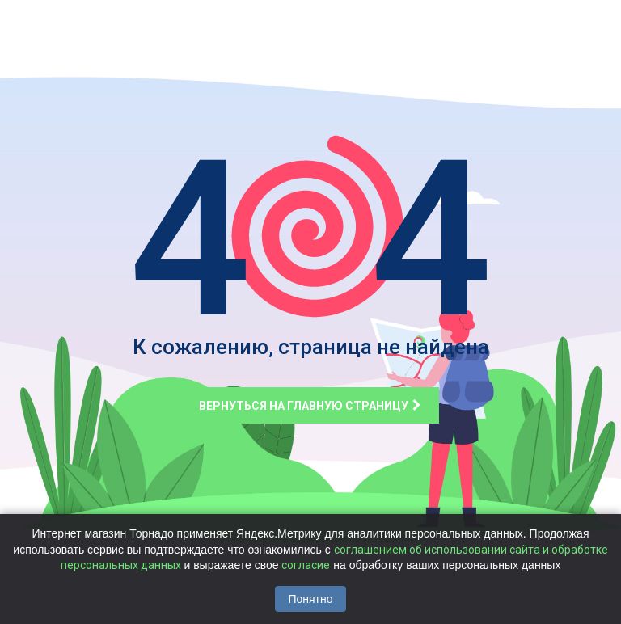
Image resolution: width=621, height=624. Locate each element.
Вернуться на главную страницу (310, 405)
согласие (305, 565)
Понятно (310, 598)
